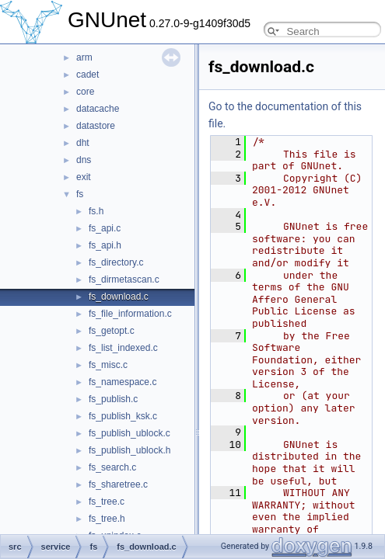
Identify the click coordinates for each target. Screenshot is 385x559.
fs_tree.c (106, 501)
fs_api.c (105, 228)
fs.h (96, 211)
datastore (95, 125)
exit (83, 177)
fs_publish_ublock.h (129, 450)
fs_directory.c (116, 262)
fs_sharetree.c (118, 484)
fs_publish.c (113, 399)
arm (84, 57)
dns (83, 160)
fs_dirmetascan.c (124, 279)
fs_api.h (105, 245)
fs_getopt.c (112, 330)
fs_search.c (112, 467)
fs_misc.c (108, 364)
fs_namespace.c (122, 382)
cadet (87, 74)
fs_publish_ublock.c (129, 433)
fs (79, 194)
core (85, 91)
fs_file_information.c (130, 313)
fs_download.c (119, 296)
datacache (97, 108)
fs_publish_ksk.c (123, 416)
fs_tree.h (107, 518)
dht (82, 142)
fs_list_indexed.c (123, 347)
